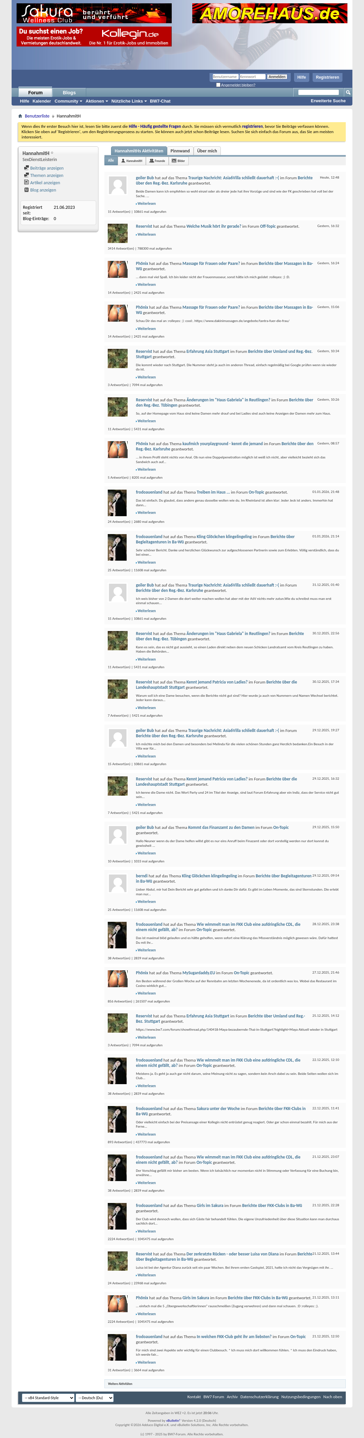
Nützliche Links (127, 101)
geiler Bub (145, 177)
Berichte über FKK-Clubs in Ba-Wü (272, 1205)
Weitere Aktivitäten (120, 1384)
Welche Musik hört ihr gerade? (213, 226)
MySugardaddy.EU (198, 972)
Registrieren (327, 77)
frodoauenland (149, 492)
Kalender (41, 101)
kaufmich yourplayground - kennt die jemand (222, 443)
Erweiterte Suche (328, 100)
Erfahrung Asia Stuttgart (207, 351)
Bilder (181, 161)
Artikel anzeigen (42, 183)
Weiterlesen (147, 203)
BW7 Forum (214, 1396)
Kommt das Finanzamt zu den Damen (221, 827)
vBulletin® (173, 1420)
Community (67, 101)
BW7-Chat (160, 101)
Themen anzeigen (43, 175)
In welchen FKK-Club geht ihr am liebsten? (234, 1336)
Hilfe (301, 77)
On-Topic (256, 492)
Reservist (144, 226)
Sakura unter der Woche (218, 1108)
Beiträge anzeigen (44, 168)
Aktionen (95, 101)
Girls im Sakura (210, 1205)
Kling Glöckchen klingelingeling (224, 536)
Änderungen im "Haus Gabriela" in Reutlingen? (228, 399)
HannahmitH (134, 161)
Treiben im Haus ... (213, 492)
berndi (142, 875)
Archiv (232, 1396)
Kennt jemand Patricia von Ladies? (217, 681)
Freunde (160, 161)
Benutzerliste (37, 116)
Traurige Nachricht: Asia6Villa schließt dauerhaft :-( (233, 177)
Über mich (207, 151)
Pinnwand (180, 151)
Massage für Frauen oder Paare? (211, 263)
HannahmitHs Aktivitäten (139, 151)
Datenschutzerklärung (259, 1396)
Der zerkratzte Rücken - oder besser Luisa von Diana (232, 1253)
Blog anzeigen (40, 190)
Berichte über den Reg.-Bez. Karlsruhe (169, 590)
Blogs (69, 92)
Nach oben (332, 1396)
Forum (35, 92)
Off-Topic (268, 226)
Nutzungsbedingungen (301, 1396)
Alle (111, 160)
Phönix (142, 263)
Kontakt (194, 1396)
